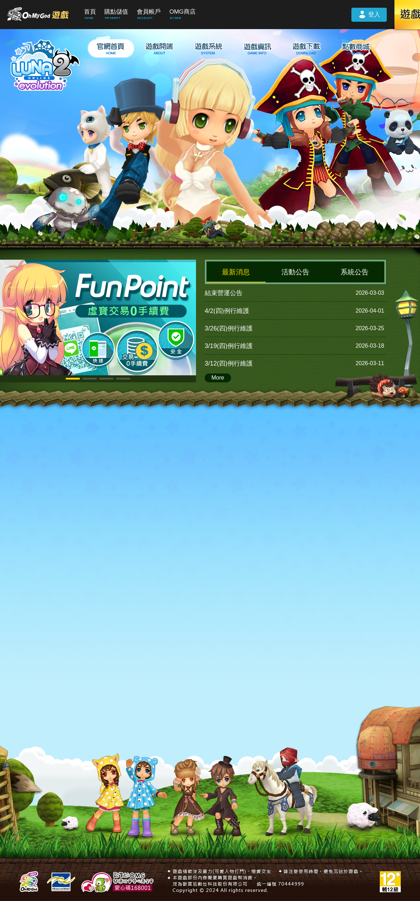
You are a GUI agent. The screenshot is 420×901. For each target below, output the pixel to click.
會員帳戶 (149, 11)
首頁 (90, 11)
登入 (369, 14)
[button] (73, 379)
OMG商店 (182, 11)
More (217, 378)
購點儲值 (116, 11)
